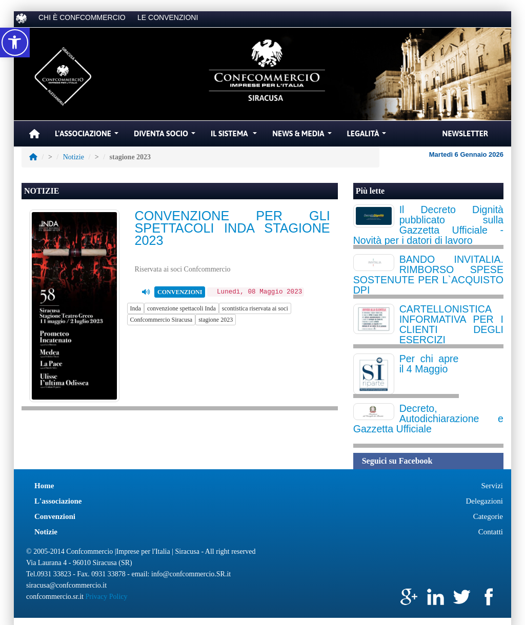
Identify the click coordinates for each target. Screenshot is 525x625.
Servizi (492, 486)
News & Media (303, 136)
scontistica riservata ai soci (255, 308)
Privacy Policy (106, 596)
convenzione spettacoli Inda (181, 308)
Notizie (73, 157)
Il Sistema (235, 136)
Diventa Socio (166, 136)
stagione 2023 (215, 319)
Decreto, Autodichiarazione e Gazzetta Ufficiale (428, 418)
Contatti (490, 532)
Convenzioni (54, 516)
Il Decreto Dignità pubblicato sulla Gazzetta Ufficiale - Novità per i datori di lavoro (428, 225)
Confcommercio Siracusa (161, 319)
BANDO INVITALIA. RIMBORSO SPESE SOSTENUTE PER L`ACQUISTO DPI (428, 275)
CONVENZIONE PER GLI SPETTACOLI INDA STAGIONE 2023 (232, 228)
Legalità (368, 136)
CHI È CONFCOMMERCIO (82, 17)
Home (44, 486)
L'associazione (58, 501)
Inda (135, 308)
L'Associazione (88, 136)
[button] (15, 42)
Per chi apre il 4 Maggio (429, 363)
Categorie (488, 516)
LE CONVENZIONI (167, 17)
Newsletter (465, 133)
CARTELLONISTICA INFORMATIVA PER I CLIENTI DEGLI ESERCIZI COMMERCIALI (428, 329)
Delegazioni (484, 501)
